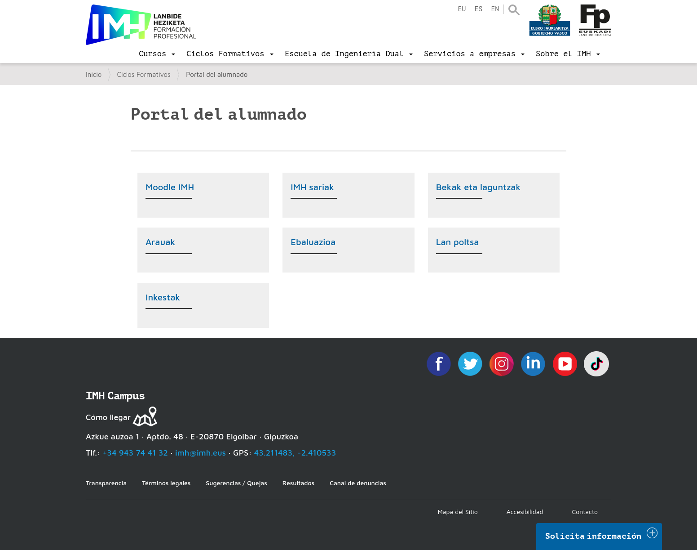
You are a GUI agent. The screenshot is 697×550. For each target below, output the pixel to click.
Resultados (298, 483)
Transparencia (106, 483)
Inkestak (163, 297)
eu (462, 9)
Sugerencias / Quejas (236, 483)
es (478, 9)
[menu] (157, 54)
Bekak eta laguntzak (478, 187)
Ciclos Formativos (144, 74)
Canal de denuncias (358, 483)
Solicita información (593, 536)
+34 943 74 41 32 (135, 452)
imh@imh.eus (200, 452)
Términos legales (166, 483)
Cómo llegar (108, 417)
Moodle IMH (170, 187)
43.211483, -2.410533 (295, 452)
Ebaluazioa (313, 242)
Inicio (93, 74)
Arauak (160, 242)
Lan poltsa (457, 242)
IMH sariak (312, 187)
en (495, 9)
